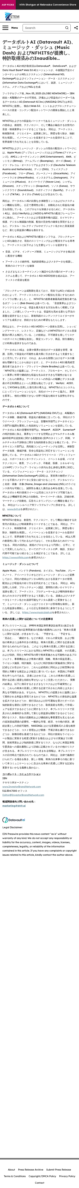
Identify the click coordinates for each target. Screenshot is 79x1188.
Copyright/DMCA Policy (42, 1176)
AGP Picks (8, 4)
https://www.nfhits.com (15, 557)
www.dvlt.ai (14, 509)
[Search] (43, 27)
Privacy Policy (67, 1176)
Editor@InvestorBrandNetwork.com (23, 794)
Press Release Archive (30, 1169)
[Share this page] (76, 28)
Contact (39, 1182)
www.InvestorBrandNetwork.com (21, 786)
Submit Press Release (58, 1169)
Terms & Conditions (15, 1176)
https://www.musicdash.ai (37, 612)
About (11, 1169)
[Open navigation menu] (10, 28)
